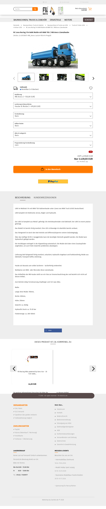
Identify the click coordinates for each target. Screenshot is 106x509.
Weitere (68, 20)
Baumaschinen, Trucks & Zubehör (30, 20)
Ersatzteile (55, 20)
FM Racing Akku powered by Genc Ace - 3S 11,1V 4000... (32, 372)
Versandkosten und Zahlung (66, 441)
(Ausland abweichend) (45, 89)
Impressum (61, 412)
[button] (93, 78)
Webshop (45, 503)
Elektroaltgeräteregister (65, 430)
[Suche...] (35, 9)
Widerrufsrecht (62, 419)
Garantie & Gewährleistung (66, 448)
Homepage (52, 396)
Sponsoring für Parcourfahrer (66, 489)
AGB (58, 433)
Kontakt (89, 20)
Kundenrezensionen (45, 197)
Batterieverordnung (63, 423)
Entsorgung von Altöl (64, 426)
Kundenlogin (64, 2)
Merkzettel (84, 2)
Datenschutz (61, 444)
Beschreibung (22, 197)
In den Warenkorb (50, 169)
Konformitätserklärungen (65, 437)
